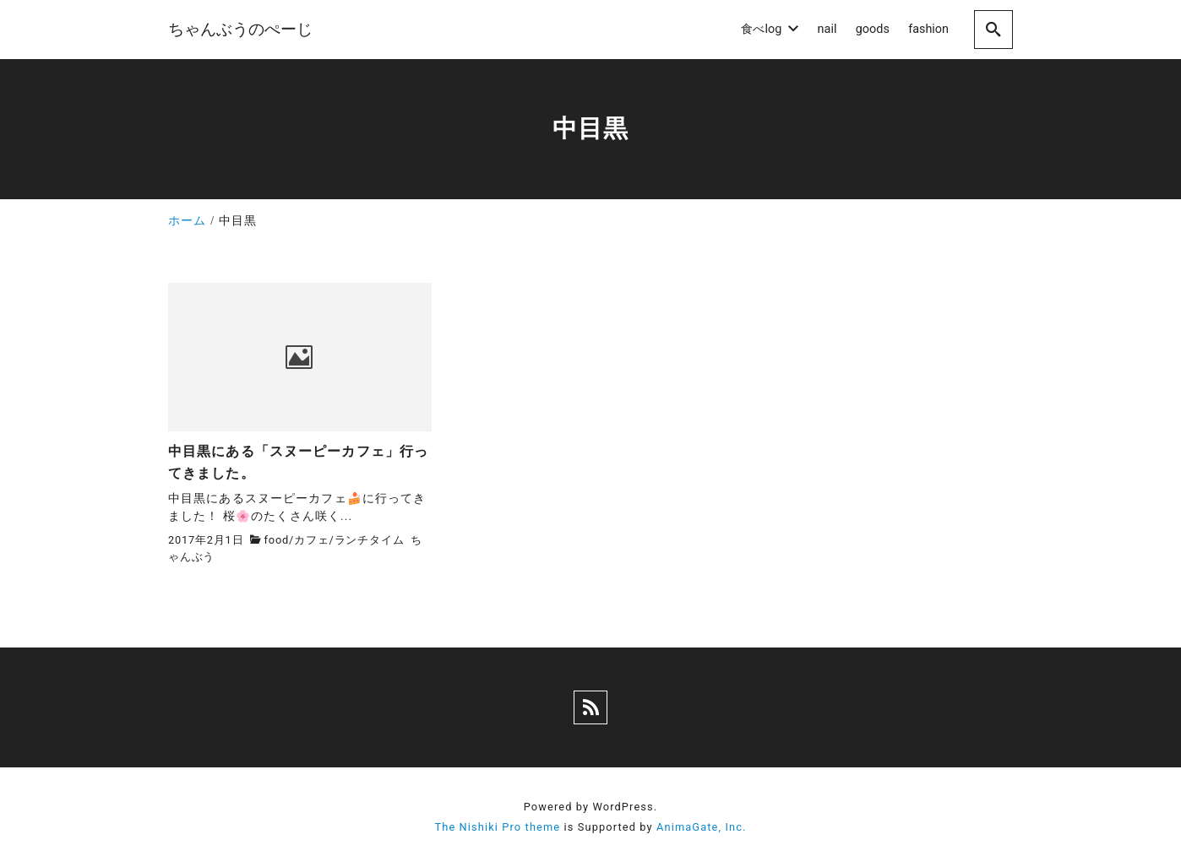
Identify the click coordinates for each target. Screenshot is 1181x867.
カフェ (311, 540)
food (276, 540)
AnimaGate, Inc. (701, 827)
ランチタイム (370, 540)
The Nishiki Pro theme (497, 827)
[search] (993, 29)
